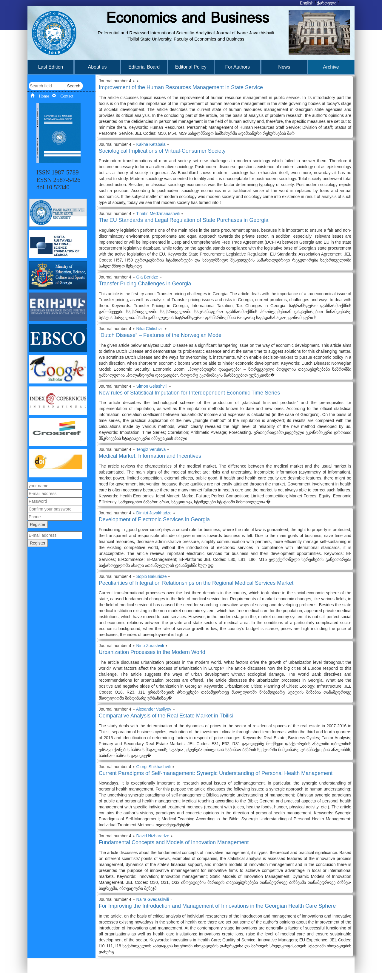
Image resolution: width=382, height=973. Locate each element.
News (284, 66)
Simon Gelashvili (151, 386)
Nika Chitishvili (150, 328)
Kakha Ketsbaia (151, 144)
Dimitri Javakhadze (154, 513)
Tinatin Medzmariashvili (158, 213)
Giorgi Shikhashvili (153, 766)
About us (97, 66)
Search (73, 85)
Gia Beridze (147, 277)
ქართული (326, 3)
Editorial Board (144, 66)
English (307, 3)
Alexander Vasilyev (153, 709)
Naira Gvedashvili (152, 899)
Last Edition (50, 66)
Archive (331, 66)
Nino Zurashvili (150, 645)
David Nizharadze (153, 835)
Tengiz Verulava (151, 449)
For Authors (237, 66)
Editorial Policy (191, 66)
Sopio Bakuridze (151, 576)
